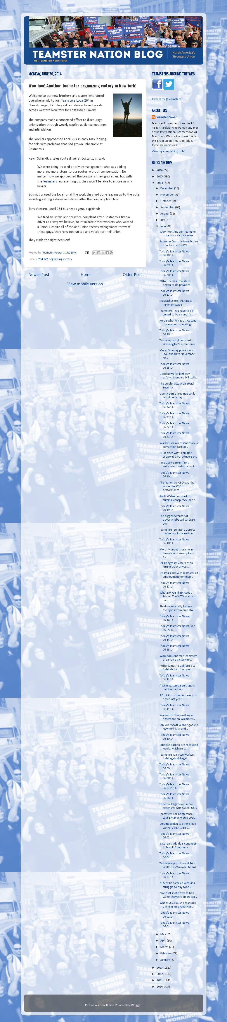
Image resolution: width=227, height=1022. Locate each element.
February (166, 953)
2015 (160, 176)
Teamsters (50, 181)
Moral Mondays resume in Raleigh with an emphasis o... (176, 553)
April (163, 940)
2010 (160, 986)
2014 (160, 183)
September (167, 207)
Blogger (136, 1005)
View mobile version (85, 284)
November (167, 194)
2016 (160, 170)
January (165, 960)
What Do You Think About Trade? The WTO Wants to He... (177, 596)
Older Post (132, 275)
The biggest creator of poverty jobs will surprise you (177, 519)
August (165, 213)
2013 (160, 967)
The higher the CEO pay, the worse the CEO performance (176, 486)
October (166, 201)
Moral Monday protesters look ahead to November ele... (176, 354)
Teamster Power (166, 117)
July (163, 220)
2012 (160, 974)
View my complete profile (168, 151)
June (163, 226)
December (167, 188)
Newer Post (38, 275)
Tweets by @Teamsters (166, 99)
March (164, 947)
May (163, 934)
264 (40, 259)
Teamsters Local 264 (75, 100)
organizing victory (60, 259)
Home (86, 275)
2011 (160, 980)
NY (46, 259)
